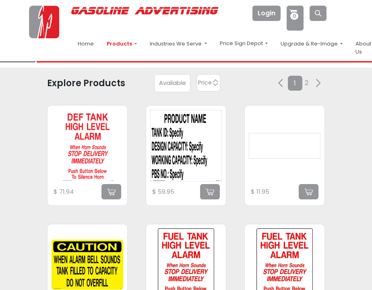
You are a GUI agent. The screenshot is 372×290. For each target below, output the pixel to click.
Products (120, 44)
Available (172, 83)
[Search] (318, 13)
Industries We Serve (176, 44)
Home (86, 44)
